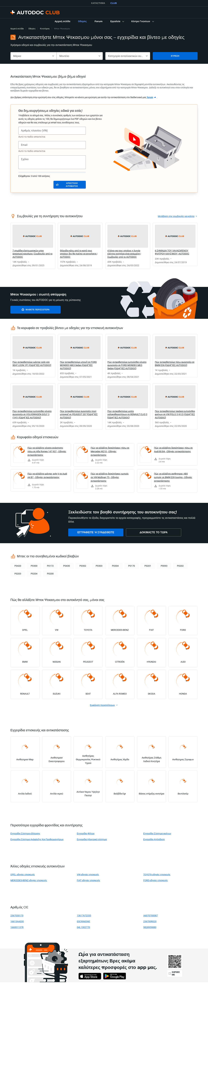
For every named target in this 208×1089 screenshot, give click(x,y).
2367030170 (16, 915)
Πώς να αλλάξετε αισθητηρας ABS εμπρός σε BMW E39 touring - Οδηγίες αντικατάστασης (173, 477)
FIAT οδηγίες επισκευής (88, 880)
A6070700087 (150, 915)
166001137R (17, 927)
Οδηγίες (31, 28)
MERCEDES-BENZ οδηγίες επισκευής (28, 880)
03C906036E (83, 921)
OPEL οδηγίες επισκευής (22, 874)
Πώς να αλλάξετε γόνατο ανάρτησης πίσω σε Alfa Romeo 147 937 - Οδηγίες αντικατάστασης (46, 451)
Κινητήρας (45, 28)
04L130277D (83, 927)
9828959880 (149, 927)
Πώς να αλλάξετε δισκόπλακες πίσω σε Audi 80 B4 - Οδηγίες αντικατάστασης (173, 449)
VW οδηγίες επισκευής (88, 874)
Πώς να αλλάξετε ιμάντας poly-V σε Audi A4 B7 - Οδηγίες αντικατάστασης (47, 475)
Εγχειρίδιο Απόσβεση (154, 839)
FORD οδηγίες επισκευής (155, 880)
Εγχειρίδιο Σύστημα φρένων (157, 833)
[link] (62, 21)
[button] (117, 21)
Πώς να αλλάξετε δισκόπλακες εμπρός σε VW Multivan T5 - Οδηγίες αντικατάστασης (110, 477)
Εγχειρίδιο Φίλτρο (85, 833)
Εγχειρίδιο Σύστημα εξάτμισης (25, 833)
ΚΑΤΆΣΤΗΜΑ (98, 3)
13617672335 (84, 915)
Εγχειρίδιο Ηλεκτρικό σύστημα (92, 839)
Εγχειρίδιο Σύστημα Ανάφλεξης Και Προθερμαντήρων (37, 839)
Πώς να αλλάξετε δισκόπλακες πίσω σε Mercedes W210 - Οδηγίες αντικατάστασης (110, 451)
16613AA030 (17, 921)
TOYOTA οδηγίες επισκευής (157, 874)
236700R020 (149, 921)
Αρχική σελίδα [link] (17, 28)
